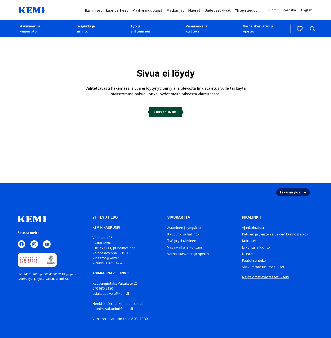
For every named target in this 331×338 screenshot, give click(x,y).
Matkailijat (175, 10)
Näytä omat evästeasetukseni (265, 277)
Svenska (289, 10)
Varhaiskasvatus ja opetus (258, 29)
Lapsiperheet (117, 10)
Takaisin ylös (289, 192)
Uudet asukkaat (218, 10)
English (306, 10)
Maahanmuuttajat (147, 10)
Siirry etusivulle (165, 112)
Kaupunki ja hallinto (85, 29)
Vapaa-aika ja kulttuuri (196, 29)
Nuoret (194, 10)
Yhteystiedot (246, 10)
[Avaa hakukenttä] (312, 28)
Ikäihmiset (93, 10)
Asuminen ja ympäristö (30, 29)
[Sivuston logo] (31, 9)
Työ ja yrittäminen (140, 29)
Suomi (272, 10)
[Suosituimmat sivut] (300, 28)
